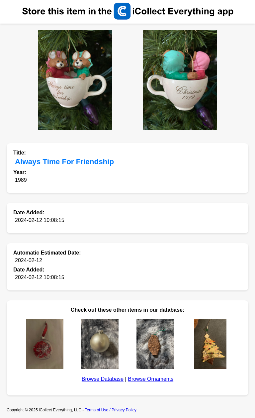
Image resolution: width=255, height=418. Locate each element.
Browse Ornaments (150, 379)
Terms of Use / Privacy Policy (110, 410)
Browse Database (103, 379)
